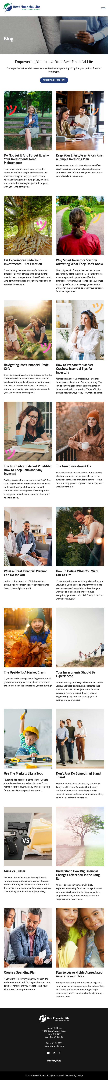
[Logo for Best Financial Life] (21, 8)
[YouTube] (48, 1052)
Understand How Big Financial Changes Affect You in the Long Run (78, 875)
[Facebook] (59, 1052)
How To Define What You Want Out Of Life (77, 573)
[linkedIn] (54, 1052)
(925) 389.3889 (54, 1043)
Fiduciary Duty (54, 1061)
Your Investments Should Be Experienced (75, 674)
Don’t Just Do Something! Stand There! (78, 775)
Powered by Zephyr (74, 1075)
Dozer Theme (39, 1075)
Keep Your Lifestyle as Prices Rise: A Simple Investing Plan (79, 157)
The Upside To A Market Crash (24, 672)
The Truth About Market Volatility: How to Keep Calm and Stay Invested (27, 470)
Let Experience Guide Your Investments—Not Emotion (23, 262)
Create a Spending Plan (20, 972)
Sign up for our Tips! (54, 80)
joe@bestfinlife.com (54, 1046)
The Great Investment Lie (73, 466)
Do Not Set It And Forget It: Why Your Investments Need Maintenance (26, 159)
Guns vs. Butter (14, 871)
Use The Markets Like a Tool (23, 773)
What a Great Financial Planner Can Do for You (25, 573)
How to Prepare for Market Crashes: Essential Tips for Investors (74, 368)
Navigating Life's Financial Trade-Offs (27, 367)
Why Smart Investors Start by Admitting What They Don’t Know (79, 262)
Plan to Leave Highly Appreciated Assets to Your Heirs (79, 974)
